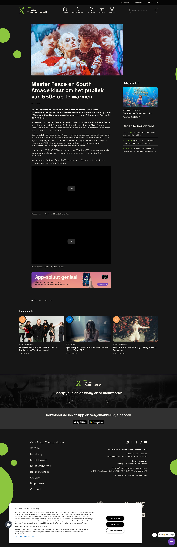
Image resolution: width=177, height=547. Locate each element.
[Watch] (71, 188)
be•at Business (39, 471)
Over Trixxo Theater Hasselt (48, 442)
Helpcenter (124, 2)
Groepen (35, 477)
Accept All (115, 518)
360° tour (36, 448)
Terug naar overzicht (41, 300)
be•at (144, 449)
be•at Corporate (40, 466)
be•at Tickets (38, 460)
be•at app (36, 454)
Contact (35, 489)
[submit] (155, 10)
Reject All (115, 524)
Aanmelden (138, 2)
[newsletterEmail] (88, 400)
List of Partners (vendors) (24, 536)
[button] (8, 524)
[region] (75, 523)
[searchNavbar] (143, 10)
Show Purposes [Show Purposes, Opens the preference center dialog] (115, 531)
